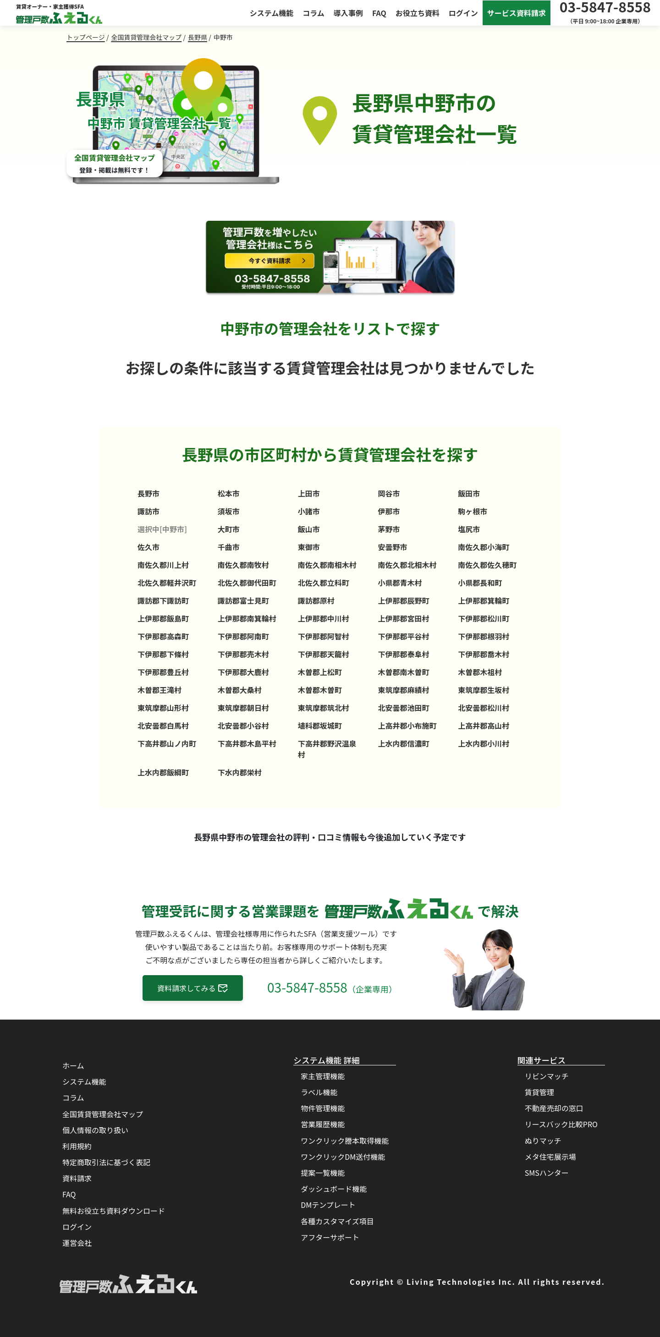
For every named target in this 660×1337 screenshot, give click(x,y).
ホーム (73, 1065)
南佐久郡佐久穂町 (487, 564)
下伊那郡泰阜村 (403, 654)
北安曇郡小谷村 (243, 725)
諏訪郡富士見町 (243, 600)
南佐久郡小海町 (483, 546)
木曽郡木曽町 (320, 689)
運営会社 (77, 1242)
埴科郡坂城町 (320, 725)
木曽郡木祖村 (480, 671)
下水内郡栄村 (240, 772)
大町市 (229, 529)
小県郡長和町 (480, 582)
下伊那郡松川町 (483, 618)
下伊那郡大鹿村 (243, 671)
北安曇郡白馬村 (163, 725)
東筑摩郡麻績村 (403, 689)
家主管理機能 (323, 1075)
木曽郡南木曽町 (403, 671)
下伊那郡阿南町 (243, 636)
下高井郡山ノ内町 (167, 743)
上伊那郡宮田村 (403, 618)
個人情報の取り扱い (95, 1129)
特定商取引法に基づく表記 (106, 1162)
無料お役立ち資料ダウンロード (113, 1210)
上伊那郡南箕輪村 (247, 618)
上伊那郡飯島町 (163, 618)
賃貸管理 (539, 1091)
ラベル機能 (319, 1091)
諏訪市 (149, 511)
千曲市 (229, 546)
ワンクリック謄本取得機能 (345, 1140)
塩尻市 (469, 529)
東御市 (309, 546)
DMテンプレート (328, 1204)
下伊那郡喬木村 (483, 654)
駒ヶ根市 (472, 511)
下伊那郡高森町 (163, 636)
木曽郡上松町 (320, 671)
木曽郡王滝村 (160, 689)
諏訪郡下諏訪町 (163, 600)
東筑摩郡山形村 (163, 707)
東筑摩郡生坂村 (483, 689)
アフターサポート (330, 1237)
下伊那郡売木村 (243, 654)
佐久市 (149, 546)
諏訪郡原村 (316, 600)
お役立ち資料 (418, 12)
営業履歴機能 (323, 1124)
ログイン (463, 12)
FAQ (379, 12)
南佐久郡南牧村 (243, 564)
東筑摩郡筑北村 (323, 707)
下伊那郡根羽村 (483, 636)
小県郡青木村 (400, 582)
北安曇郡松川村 (483, 707)
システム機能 (272, 12)
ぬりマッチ (543, 1140)
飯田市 (469, 493)
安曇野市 (392, 546)
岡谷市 (389, 493)
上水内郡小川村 (483, 743)
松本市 (229, 493)
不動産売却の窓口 (554, 1107)
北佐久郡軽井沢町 (167, 582)
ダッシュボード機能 (334, 1188)
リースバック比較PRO (561, 1124)
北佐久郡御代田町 (247, 582)
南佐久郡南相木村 (327, 564)
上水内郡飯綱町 (163, 772)
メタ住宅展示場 (550, 1156)
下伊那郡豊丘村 (163, 671)
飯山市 (309, 529)
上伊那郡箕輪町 (483, 600)
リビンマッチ (547, 1075)
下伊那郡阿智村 (323, 636)
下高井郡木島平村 (247, 743)
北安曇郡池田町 (403, 707)
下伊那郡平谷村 (403, 636)
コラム (313, 12)
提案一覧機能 (323, 1172)
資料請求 (77, 1178)
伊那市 (389, 511)
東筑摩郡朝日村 (243, 707)
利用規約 (77, 1146)
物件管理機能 (323, 1107)
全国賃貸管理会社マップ (146, 37)
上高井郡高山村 (483, 725)
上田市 (309, 493)
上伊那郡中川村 (323, 618)
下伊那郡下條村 (163, 654)
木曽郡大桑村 (240, 689)
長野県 (197, 37)
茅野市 (389, 529)
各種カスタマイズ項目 (337, 1221)
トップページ (85, 37)
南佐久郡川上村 (163, 564)
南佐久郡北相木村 (407, 564)
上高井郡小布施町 (407, 725)
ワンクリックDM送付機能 (343, 1156)
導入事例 (348, 12)
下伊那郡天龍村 (323, 654)
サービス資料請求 (516, 12)
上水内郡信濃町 (403, 743)
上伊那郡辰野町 (403, 600)
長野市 (149, 493)
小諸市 (309, 511)
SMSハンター (547, 1172)
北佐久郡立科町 (323, 582)
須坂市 (229, 511)
